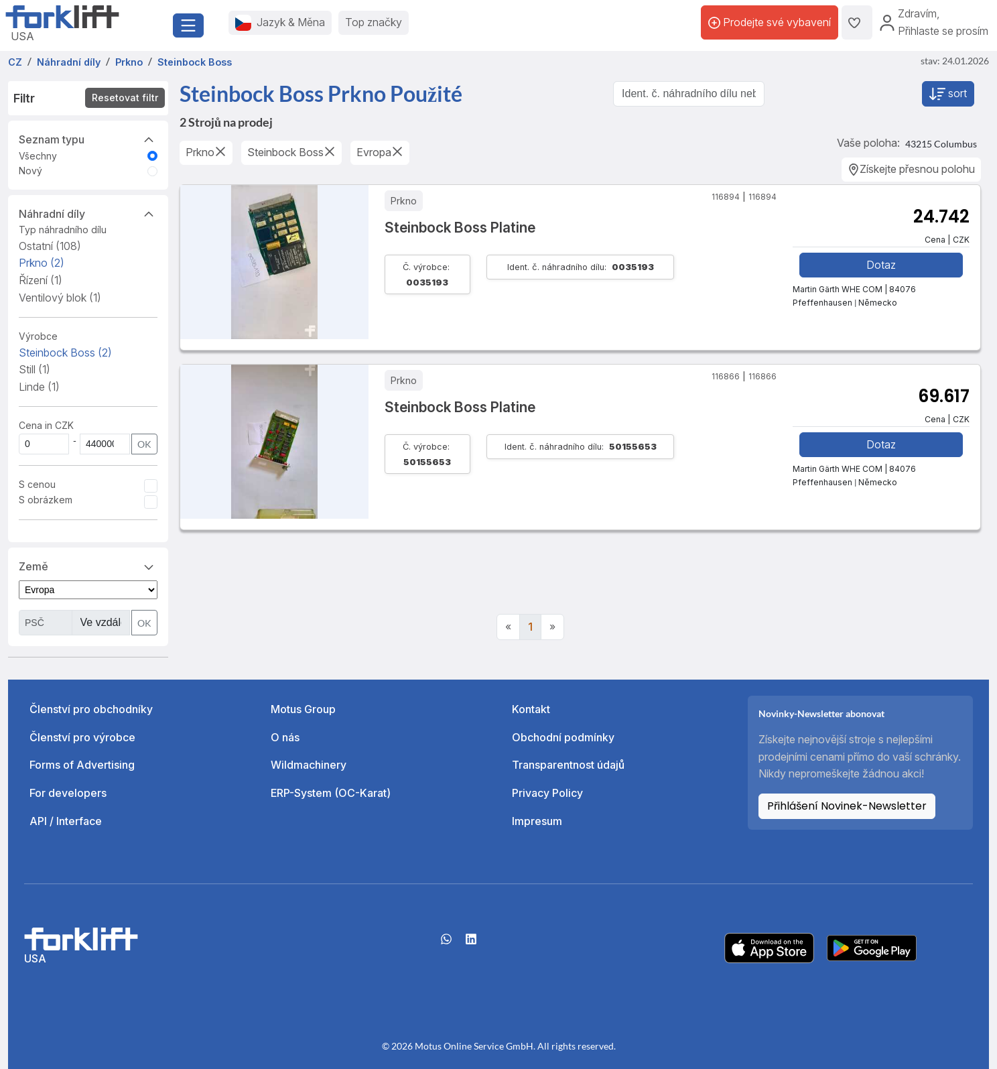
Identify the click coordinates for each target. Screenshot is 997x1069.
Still (34, 369)
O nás (285, 737)
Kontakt (531, 709)
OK (144, 444)
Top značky (373, 22)
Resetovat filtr (125, 97)
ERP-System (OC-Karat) (331, 793)
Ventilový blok (60, 297)
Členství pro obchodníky (91, 709)
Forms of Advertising (82, 764)
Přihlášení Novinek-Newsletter (847, 806)
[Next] (552, 627)
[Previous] (508, 627)
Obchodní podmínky (563, 737)
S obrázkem (45, 499)
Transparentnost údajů (568, 764)
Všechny (38, 156)
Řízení (40, 280)
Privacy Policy (547, 793)
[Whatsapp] (446, 943)
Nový (30, 170)
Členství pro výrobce (82, 737)
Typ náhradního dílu (63, 229)
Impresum (537, 821)
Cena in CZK (46, 425)
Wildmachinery (308, 764)
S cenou (37, 484)
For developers (68, 793)
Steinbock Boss (65, 352)
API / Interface (65, 821)
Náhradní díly (88, 213)
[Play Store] (871, 947)
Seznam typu (88, 138)
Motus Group (303, 709)
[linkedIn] (471, 943)
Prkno (41, 262)
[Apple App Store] (769, 947)
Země (88, 565)
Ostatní (50, 246)
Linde (39, 386)
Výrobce (38, 336)
